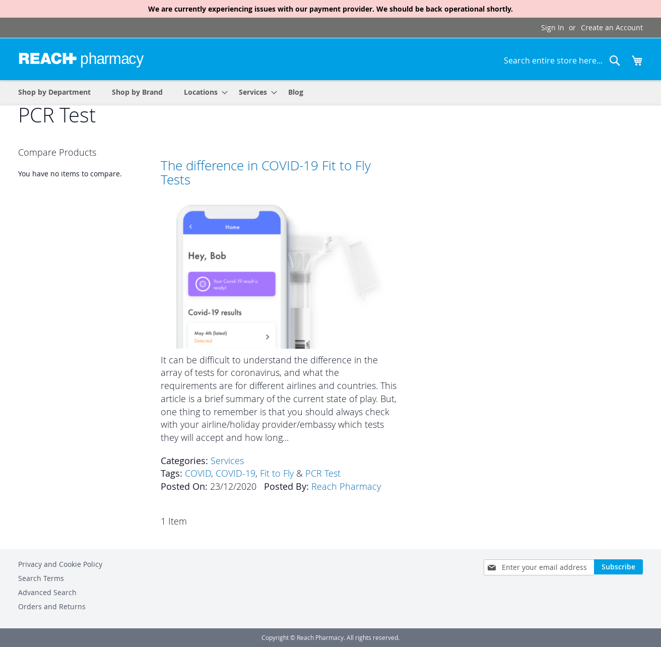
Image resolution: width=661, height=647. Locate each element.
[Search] (614, 60)
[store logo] (81, 58)
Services (227, 461)
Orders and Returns (52, 606)
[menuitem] (203, 92)
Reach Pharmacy (346, 486)
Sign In (552, 27)
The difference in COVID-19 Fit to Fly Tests (266, 173)
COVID (198, 473)
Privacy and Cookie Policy (60, 564)
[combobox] (562, 60)
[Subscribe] (618, 566)
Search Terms (41, 578)
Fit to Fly (277, 473)
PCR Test (323, 473)
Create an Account (612, 27)
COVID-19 (235, 473)
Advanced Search (47, 592)
